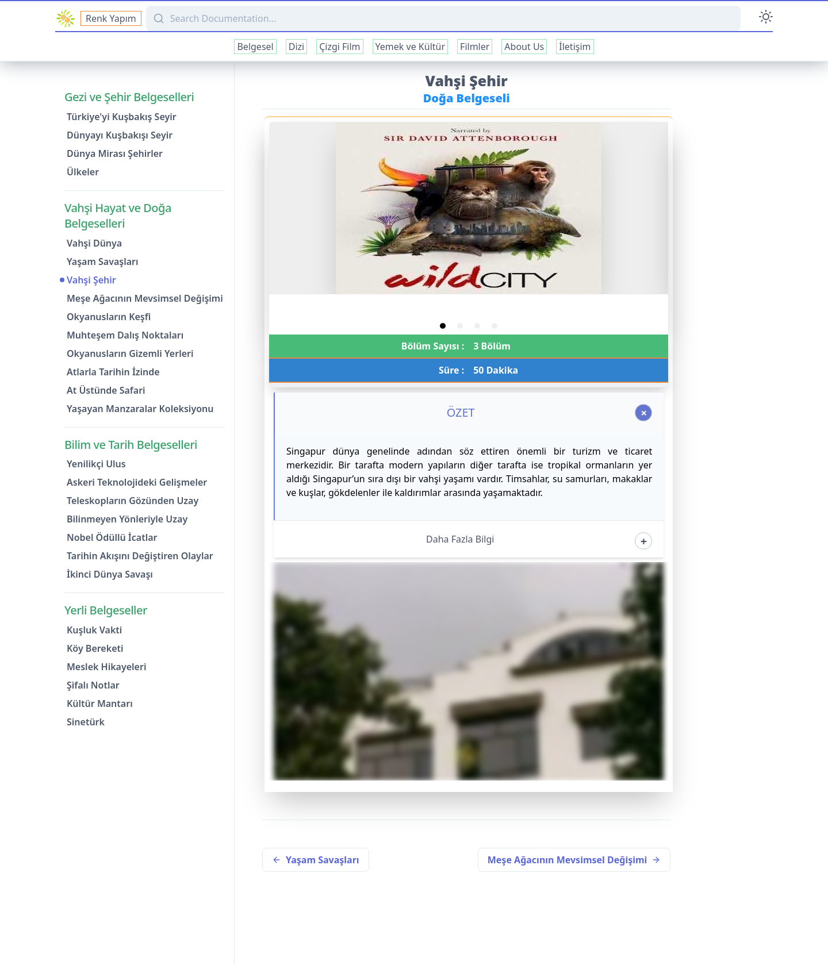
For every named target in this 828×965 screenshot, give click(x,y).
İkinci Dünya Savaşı (110, 574)
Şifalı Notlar (93, 685)
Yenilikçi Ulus (96, 463)
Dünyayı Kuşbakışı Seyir (119, 135)
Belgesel (255, 46)
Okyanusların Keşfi (109, 316)
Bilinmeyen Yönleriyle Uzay (127, 519)
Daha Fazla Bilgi (460, 539)
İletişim (575, 46)
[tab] (442, 326)
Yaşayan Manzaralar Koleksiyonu (140, 408)
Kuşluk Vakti (94, 630)
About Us (524, 46)
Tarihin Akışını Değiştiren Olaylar (140, 555)
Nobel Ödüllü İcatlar (112, 537)
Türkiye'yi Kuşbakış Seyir (122, 116)
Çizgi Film (339, 46)
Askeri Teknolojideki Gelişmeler (137, 482)
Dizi (296, 46)
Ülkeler (83, 172)
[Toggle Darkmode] (766, 18)
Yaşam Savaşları (103, 261)
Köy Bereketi (95, 648)
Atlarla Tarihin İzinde (113, 372)
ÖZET (461, 412)
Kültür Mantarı (100, 703)
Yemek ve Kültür (410, 46)
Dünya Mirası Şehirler (115, 153)
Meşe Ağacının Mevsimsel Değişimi (145, 298)
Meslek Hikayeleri (106, 666)
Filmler (474, 46)
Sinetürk (86, 722)
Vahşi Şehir (91, 280)
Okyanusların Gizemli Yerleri (130, 353)
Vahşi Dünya (94, 243)
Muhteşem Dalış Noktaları (125, 335)
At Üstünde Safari (106, 390)
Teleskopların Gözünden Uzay (132, 500)
